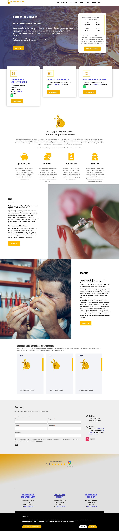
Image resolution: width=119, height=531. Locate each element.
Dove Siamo (74, 2)
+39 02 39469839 (97, 84)
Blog (99, 2)
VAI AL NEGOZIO (17, 101)
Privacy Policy (39, 441)
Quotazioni (64, 2)
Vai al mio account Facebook (27, 390)
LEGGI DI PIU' (14, 243)
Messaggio (18, 432)
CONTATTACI (18, 48)
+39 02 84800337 (17, 91)
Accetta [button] (92, 526)
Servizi (82, 2)
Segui (92, 439)
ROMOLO (59, 497)
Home (57, 2)
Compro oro (28, 494)
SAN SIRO (91, 497)
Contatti (93, 2)
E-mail (17, 426)
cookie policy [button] (71, 521)
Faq (88, 2)
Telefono (51, 426)
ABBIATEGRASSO (28, 497)
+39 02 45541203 (58, 84)
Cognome (51, 419)
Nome (17, 419)
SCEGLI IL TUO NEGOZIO (92, 49)
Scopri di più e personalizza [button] (32, 526)
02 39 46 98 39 (93, 434)
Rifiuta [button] (83, 526)
